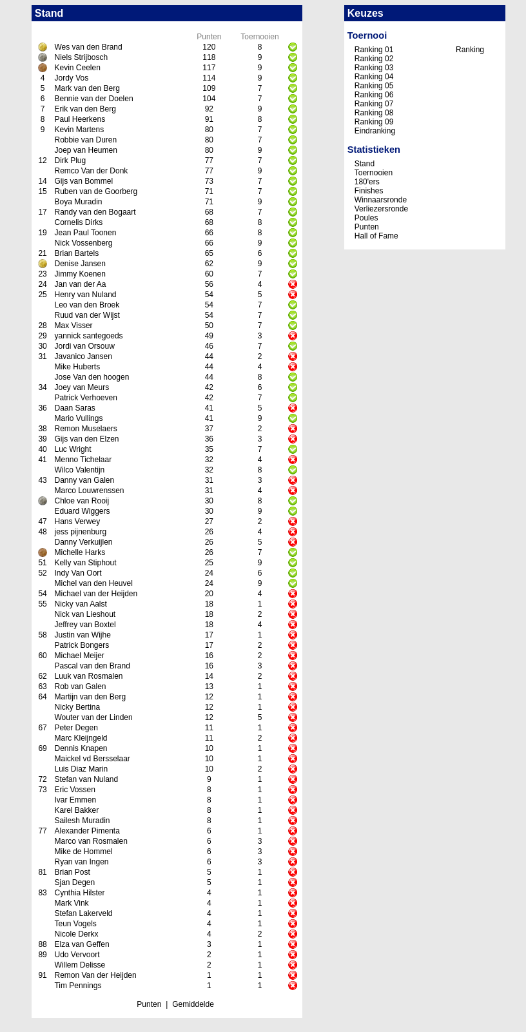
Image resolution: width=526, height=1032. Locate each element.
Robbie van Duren (85, 139)
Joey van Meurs (81, 387)
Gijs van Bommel (83, 181)
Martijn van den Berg (90, 696)
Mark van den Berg (86, 88)
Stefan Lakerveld (83, 913)
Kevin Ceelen (77, 67)
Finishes (369, 190)
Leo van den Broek (86, 304)
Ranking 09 (374, 121)
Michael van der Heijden (95, 593)
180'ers (367, 181)
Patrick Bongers (81, 645)
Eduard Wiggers (82, 511)
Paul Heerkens (79, 119)
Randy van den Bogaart (94, 212)
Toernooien (374, 172)
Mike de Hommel (83, 851)
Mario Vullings (78, 418)
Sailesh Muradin (82, 820)
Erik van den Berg (84, 108)
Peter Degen (75, 727)
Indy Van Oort (77, 573)
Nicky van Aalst (80, 603)
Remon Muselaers (85, 428)
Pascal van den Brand (92, 665)
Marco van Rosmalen (90, 841)
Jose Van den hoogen (91, 377)
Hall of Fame (376, 235)
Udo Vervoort (76, 954)
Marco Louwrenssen (89, 490)
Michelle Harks (79, 552)
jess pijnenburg (80, 531)
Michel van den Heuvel (93, 583)
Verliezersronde (381, 208)
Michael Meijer (79, 655)
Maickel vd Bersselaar (92, 758)
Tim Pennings (77, 985)
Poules (366, 217)
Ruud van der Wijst (86, 315)
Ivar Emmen (75, 799)
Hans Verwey (77, 521)
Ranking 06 (374, 94)
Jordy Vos (71, 78)
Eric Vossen (74, 789)
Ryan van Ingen (81, 861)
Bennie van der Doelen (93, 98)
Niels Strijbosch (81, 57)
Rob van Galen (80, 686)
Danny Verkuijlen (83, 542)
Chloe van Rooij (81, 500)
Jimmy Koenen (79, 273)
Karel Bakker (76, 810)
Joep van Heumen (85, 150)
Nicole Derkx (76, 934)
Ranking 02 (374, 58)
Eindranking (375, 130)
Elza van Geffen (81, 944)
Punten (149, 1004)
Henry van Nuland (85, 294)
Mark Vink (71, 903)
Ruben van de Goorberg (95, 191)
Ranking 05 (374, 85)
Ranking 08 (374, 112)
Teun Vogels (75, 923)
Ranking (470, 49)
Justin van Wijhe (82, 634)
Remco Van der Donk (91, 170)
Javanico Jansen (83, 356)
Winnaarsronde (381, 199)
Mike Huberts (77, 366)
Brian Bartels (76, 253)
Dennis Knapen (80, 748)
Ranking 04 (374, 76)
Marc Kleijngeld (80, 738)
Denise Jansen (79, 263)
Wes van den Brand (88, 47)
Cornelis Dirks (78, 222)
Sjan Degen (74, 882)
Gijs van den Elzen (86, 438)
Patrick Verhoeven (85, 397)
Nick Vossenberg (83, 243)
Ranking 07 (374, 103)
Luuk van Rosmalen (88, 676)
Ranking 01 (374, 49)
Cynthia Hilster (79, 892)
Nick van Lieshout (84, 614)
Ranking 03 (374, 67)
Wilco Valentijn (79, 469)
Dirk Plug (70, 160)
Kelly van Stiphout (85, 562)
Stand (365, 163)
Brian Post (72, 872)
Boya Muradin (78, 201)
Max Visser (73, 325)
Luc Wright (72, 449)
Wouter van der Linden (93, 717)
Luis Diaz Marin (81, 769)
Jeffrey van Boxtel (84, 624)
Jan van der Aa (80, 284)
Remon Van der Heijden (95, 975)
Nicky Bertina (77, 707)
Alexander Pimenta (86, 830)
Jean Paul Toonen (85, 232)
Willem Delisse (79, 964)
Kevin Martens (79, 129)
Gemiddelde (193, 1004)
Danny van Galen (84, 480)
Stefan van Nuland (86, 779)
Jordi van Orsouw (84, 346)
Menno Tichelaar (83, 459)
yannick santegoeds (88, 335)
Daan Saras (74, 408)
